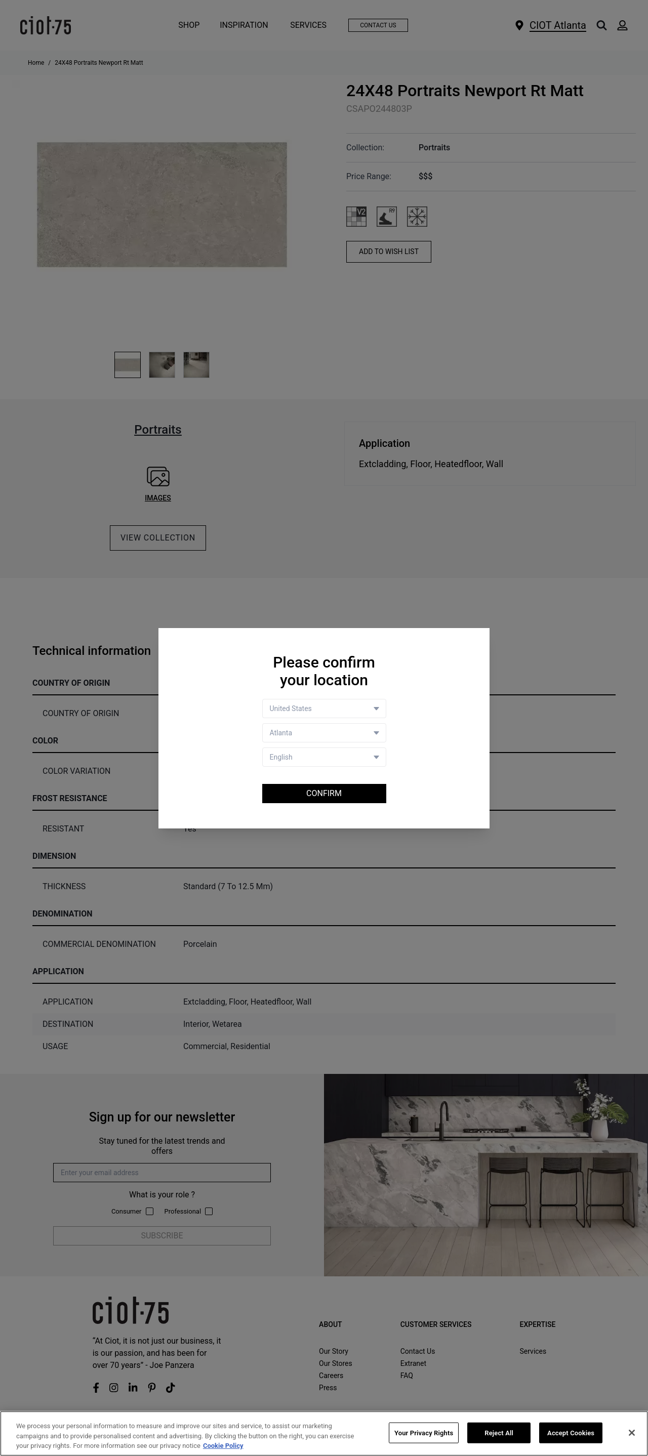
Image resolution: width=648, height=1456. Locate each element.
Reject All (498, 1433)
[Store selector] (324, 732)
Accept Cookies (570, 1433)
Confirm (324, 793)
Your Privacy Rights (423, 1433)
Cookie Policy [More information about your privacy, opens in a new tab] (223, 1446)
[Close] (632, 1433)
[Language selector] (324, 757)
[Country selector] (324, 708)
